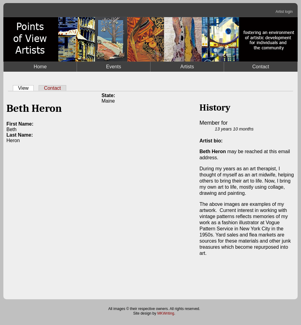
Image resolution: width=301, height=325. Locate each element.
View (26, 88)
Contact (260, 66)
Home (40, 66)
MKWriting (165, 313)
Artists (187, 66)
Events (113, 66)
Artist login (284, 11)
